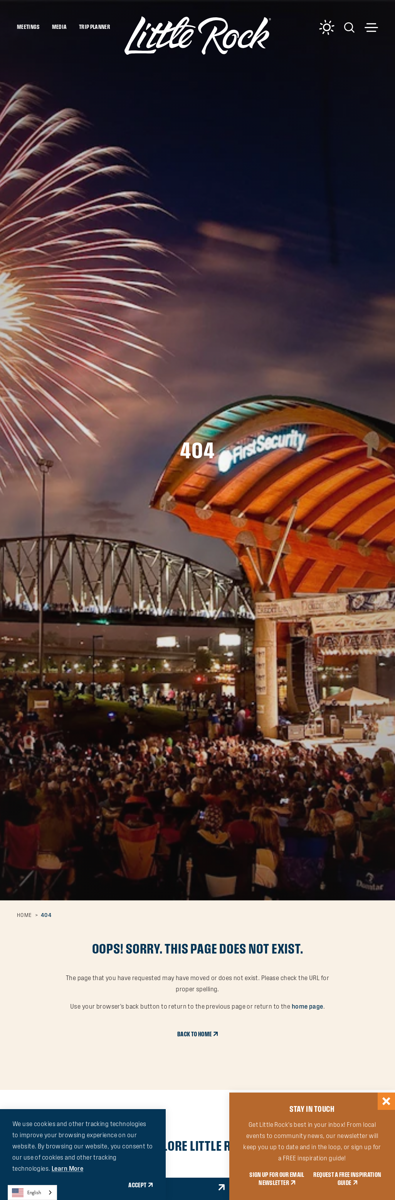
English (26, 1192)
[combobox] (32, 1192)
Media (59, 26)
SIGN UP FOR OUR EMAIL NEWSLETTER (276, 1178)
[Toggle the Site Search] (349, 26)
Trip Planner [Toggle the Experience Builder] (94, 26)
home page (307, 1006)
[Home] (197, 35)
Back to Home (194, 1034)
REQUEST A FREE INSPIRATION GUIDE (347, 1178)
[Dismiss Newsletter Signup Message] (386, 1101)
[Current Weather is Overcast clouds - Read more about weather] (326, 27)
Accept (137, 1185)
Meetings (28, 26)
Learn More (67, 1168)
